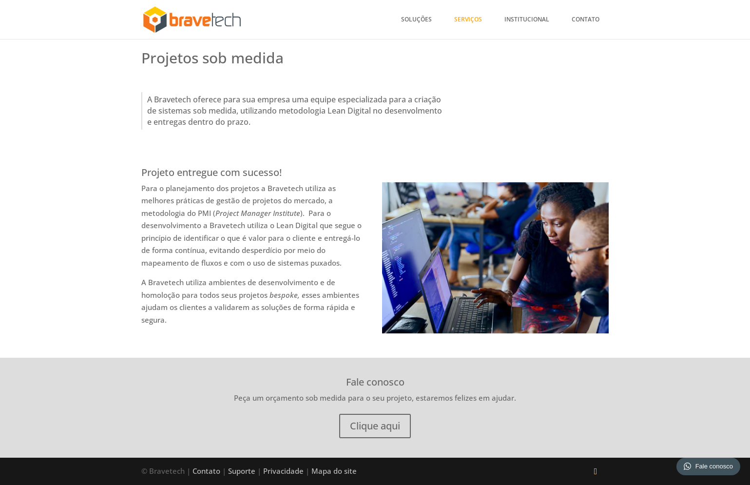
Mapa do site (334, 471)
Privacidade (283, 471)
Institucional (526, 19)
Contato (585, 19)
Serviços (468, 19)
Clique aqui (375, 425)
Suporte (242, 471)
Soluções (416, 19)
